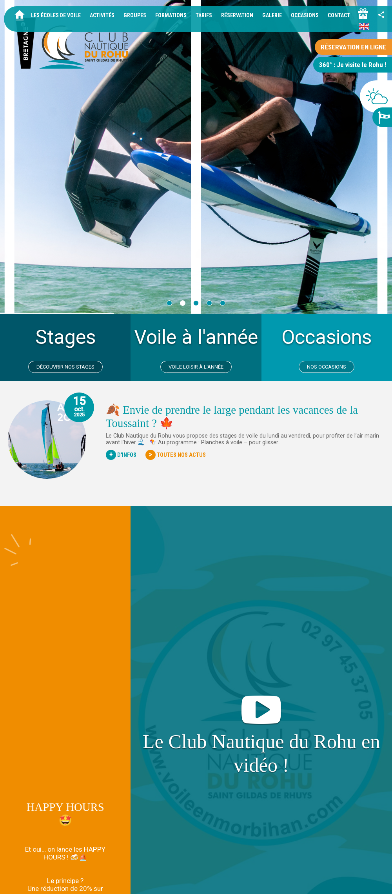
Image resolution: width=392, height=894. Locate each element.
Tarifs (204, 15)
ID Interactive (372, 881)
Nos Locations (65, 822)
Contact (339, 15)
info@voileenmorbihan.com (146, 870)
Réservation (237, 15)
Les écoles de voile (56, 15)
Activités (102, 15)
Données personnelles (264, 881)
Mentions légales (212, 881)
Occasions (305, 15)
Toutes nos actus (175, 455)
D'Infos (121, 455)
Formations (171, 15)
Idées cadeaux (333, 881)
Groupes (134, 15)
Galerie (272, 15)
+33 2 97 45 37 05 (79, 870)
